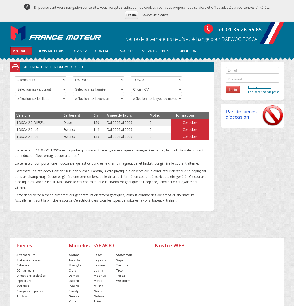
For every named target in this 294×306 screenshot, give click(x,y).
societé (126, 51)
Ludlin (98, 270)
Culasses (22, 265)
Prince (98, 301)
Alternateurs (25, 255)
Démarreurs (25, 270)
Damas (74, 275)
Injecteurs (23, 281)
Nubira (99, 296)
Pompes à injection (30, 291)
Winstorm (123, 281)
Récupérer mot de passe (263, 92)
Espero (74, 281)
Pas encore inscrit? (259, 87)
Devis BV (79, 51)
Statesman (124, 255)
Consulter (190, 122)
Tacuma (122, 265)
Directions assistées (31, 275)
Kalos (73, 301)
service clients (155, 51)
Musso (98, 286)
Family (74, 291)
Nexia (98, 291)
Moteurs (22, 286)
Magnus (100, 275)
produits (21, 51)
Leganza (100, 260)
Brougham (76, 265)
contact (103, 51)
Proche (131, 15)
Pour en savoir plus (154, 15)
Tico (119, 270)
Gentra (74, 296)
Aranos (74, 255)
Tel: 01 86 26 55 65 (238, 29)
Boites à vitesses (28, 260)
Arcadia (75, 260)
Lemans (99, 265)
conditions (187, 51)
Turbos (21, 296)
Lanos (98, 255)
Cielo (72, 270)
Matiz (98, 281)
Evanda (74, 286)
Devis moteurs (51, 51)
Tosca (120, 275)
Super (120, 260)
